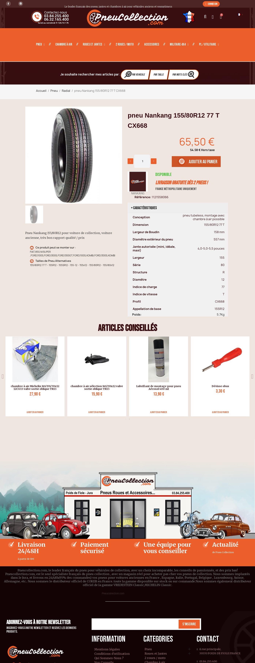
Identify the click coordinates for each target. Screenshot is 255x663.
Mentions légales (107, 649)
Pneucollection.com (113, 593)
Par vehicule (134, 74)
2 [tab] (129, 419)
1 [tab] (126, 419)
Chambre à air (63, 44)
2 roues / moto (125, 44)
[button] (211, 4)
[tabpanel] (219, 376)
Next (252, 376)
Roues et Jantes (94, 44)
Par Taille (158, 74)
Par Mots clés (183, 74)
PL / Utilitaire (209, 44)
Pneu (40, 44)
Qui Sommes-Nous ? (109, 658)
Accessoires (151, 44)
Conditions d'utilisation (112, 654)
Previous (3, 376)
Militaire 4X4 (179, 44)
